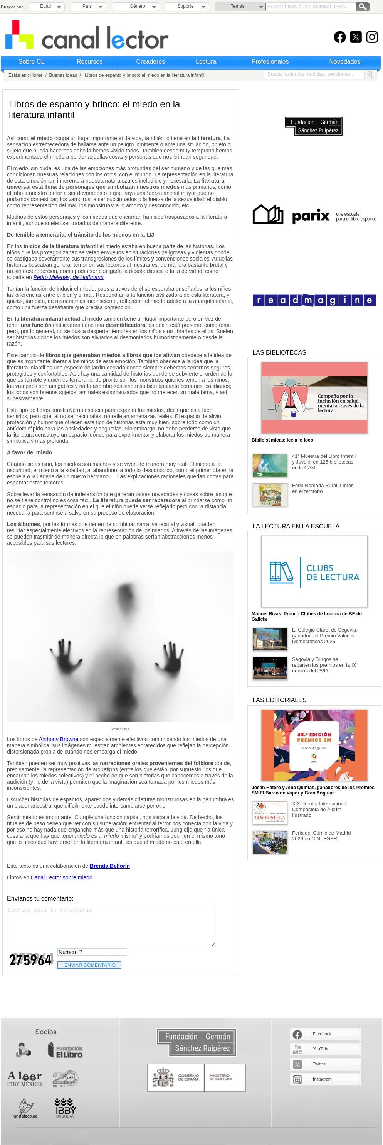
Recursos (90, 61)
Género (136, 6)
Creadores (150, 61)
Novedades (345, 61)
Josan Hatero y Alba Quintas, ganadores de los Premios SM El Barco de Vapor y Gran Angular (313, 790)
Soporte (186, 6)
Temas (237, 6)
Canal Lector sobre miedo (61, 877)
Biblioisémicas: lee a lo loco (282, 440)
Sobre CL (31, 61)
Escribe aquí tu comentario (111, 926)
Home (36, 75)
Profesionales (270, 61)
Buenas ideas (63, 75)
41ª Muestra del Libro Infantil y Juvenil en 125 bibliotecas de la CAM (324, 462)
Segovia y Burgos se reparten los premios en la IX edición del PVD (324, 665)
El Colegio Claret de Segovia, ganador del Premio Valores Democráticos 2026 (325, 635)
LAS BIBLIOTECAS (279, 352)
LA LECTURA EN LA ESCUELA (295, 526)
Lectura (206, 61)
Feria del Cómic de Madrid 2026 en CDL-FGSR (321, 836)
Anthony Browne (59, 739)
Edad (45, 6)
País (87, 6)
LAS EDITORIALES (279, 700)
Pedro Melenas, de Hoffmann (69, 277)
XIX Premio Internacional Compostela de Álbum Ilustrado (320, 809)
